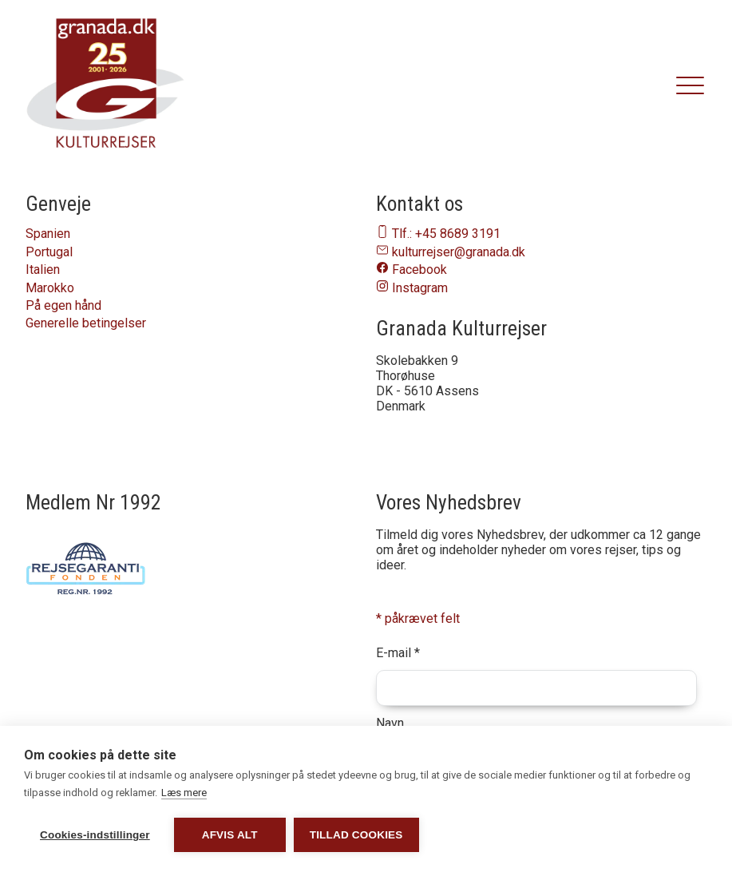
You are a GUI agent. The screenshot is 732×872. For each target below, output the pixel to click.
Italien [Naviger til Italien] (43, 269)
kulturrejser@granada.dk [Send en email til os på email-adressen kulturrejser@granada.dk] (458, 252)
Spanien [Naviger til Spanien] (48, 233)
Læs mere (184, 793)
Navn (390, 723)
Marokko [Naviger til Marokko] (50, 287)
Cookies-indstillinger (95, 835)
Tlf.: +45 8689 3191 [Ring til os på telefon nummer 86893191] (446, 233)
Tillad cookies (356, 835)
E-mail (398, 652)
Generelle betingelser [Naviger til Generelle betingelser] (86, 323)
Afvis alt (230, 835)
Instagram (420, 287)
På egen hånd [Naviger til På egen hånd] (63, 305)
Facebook (419, 269)
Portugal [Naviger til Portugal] (49, 252)
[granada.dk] (105, 86)
